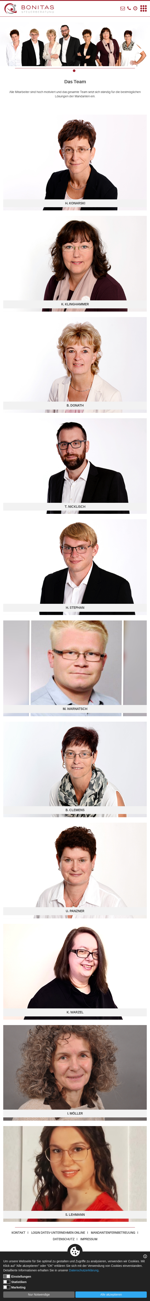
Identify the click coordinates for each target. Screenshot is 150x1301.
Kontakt (18, 1232)
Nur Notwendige (39, 1294)
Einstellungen (17, 1276)
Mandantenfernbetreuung (113, 1232)
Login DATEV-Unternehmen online (58, 1232)
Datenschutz (63, 1239)
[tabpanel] (75, 41)
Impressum (88, 1239)
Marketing (14, 1287)
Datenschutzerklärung (83, 1270)
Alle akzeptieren (111, 1294)
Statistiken (15, 1282)
